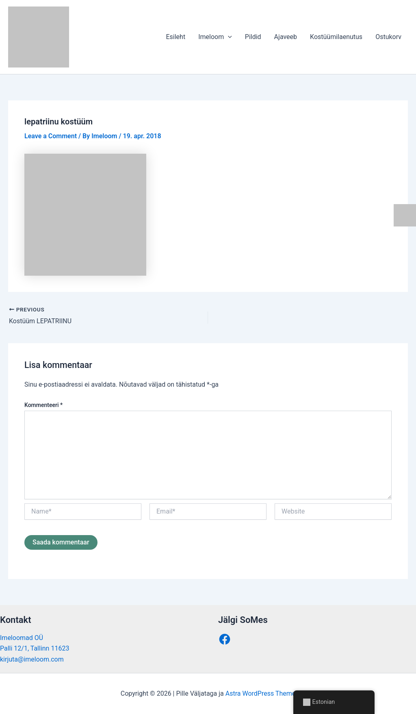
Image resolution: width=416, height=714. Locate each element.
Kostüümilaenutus (336, 37)
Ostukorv (388, 37)
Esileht (175, 37)
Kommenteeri (43, 405)
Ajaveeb (285, 37)
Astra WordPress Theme (260, 693)
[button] (228, 37)
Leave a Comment (50, 136)
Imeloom (215, 37)
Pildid (253, 37)
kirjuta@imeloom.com (32, 659)
